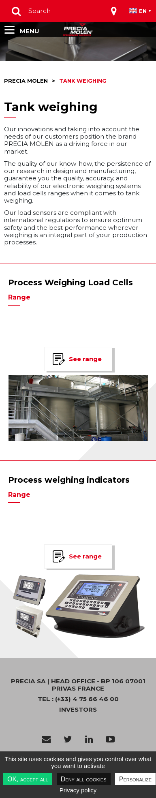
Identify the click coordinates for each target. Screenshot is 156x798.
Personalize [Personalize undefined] (135, 779)
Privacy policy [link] (78, 790)
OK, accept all (27, 779)
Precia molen (26, 81)
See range (85, 359)
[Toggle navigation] (114, 11)
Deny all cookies (84, 779)
